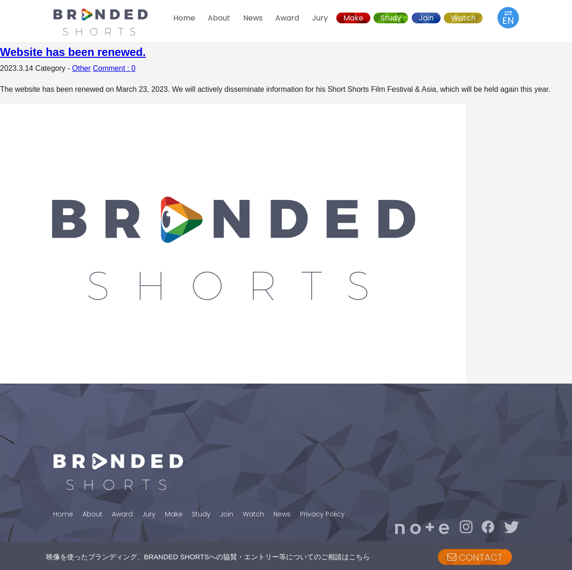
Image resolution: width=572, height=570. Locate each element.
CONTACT (475, 557)
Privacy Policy (322, 514)
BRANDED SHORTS (109, 22)
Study (391, 18)
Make (353, 18)
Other (81, 68)
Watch (463, 18)
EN (508, 17)
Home (184, 18)
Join (426, 18)
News (253, 18)
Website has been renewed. (73, 52)
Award (287, 18)
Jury (320, 18)
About (219, 18)
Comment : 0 (114, 68)
